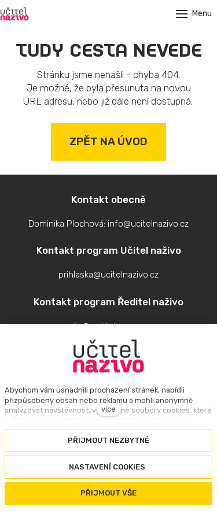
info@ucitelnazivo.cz (148, 224)
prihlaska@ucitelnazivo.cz (108, 274)
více (108, 409)
